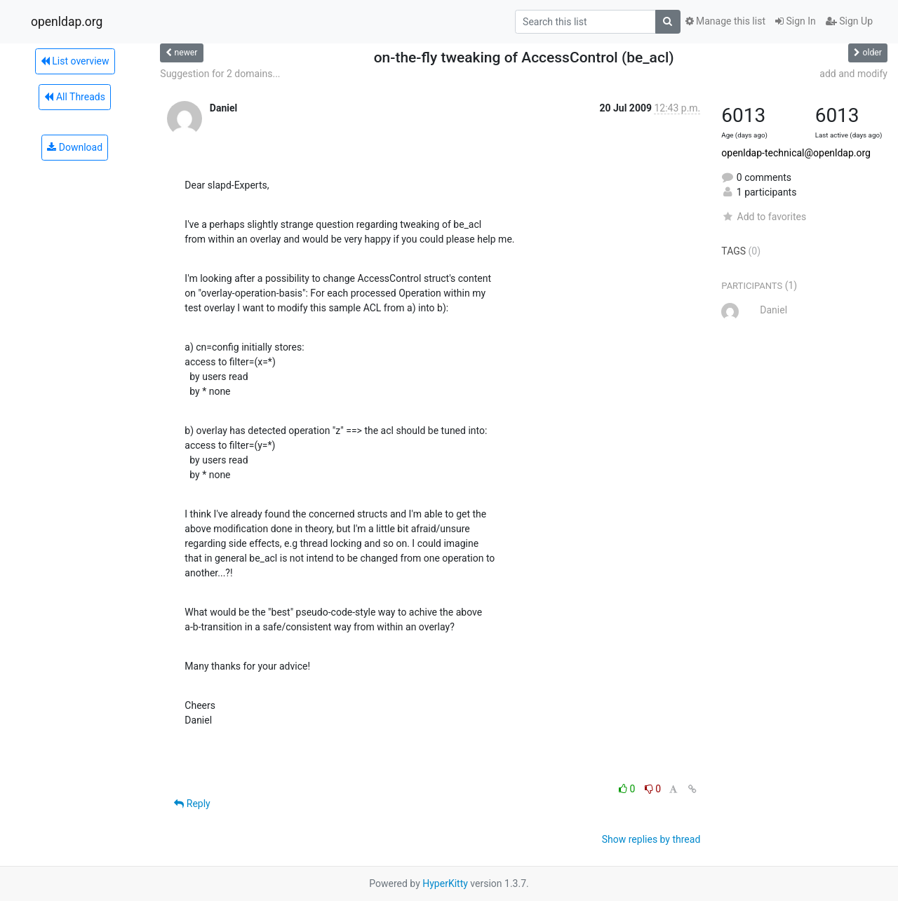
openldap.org (66, 22)
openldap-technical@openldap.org (796, 152)
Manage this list (725, 21)
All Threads (74, 96)
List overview (75, 61)
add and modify (853, 73)
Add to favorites (763, 216)
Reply (192, 803)
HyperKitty (445, 883)
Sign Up (849, 21)
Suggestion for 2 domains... (220, 73)
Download (74, 147)
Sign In (795, 21)
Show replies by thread (651, 839)
